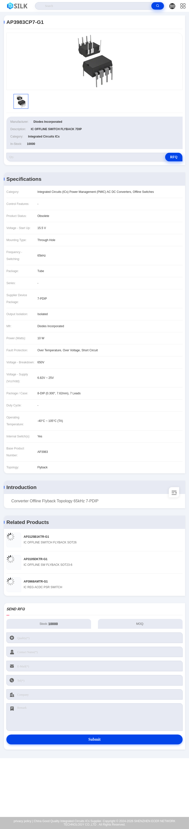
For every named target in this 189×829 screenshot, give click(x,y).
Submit (94, 739)
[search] (157, 6)
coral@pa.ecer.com (97, 795)
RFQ (173, 157)
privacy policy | (23, 821)
